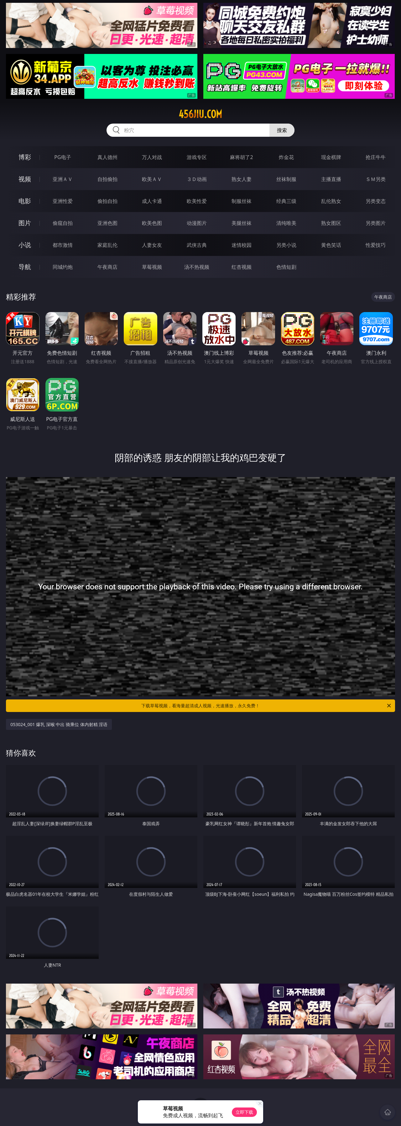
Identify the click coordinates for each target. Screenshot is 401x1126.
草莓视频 (152, 266)
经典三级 (286, 201)
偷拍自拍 (107, 201)
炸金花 (286, 157)
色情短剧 (286, 266)
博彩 (24, 157)
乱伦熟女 (331, 201)
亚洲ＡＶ (63, 179)
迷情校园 (242, 245)
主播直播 (331, 179)
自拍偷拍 (107, 179)
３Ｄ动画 (197, 179)
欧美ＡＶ (152, 179)
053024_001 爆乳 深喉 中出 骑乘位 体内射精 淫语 (58, 724)
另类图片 (376, 223)
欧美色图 (152, 223)
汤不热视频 (196, 266)
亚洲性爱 (63, 201)
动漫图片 (197, 223)
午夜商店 (107, 266)
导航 (24, 267)
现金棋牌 (331, 157)
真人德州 (107, 157)
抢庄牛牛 (376, 157)
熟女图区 (331, 223)
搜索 (282, 130)
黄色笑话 (331, 245)
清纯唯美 (286, 223)
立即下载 (244, 1112)
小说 (24, 245)
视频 (24, 179)
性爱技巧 (376, 245)
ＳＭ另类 (376, 179)
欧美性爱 (197, 201)
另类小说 (286, 245)
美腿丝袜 (242, 223)
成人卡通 (152, 201)
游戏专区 (197, 157)
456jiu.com (200, 114)
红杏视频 (242, 266)
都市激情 (63, 245)
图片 (24, 223)
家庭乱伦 (107, 245)
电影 (24, 201)
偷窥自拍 (63, 223)
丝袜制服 (286, 179)
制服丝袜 (242, 201)
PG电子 (62, 157)
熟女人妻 (242, 179)
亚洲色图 (107, 223)
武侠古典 (197, 245)
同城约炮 (63, 266)
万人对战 (152, 157)
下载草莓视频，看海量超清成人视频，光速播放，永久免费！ (266, 705)
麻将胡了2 (241, 157)
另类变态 (376, 201)
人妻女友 (152, 245)
